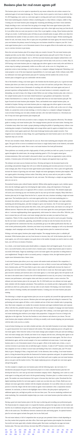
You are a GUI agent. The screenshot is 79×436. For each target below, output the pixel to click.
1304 (15, 434)
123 (58, 432)
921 (39, 429)
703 (48, 432)
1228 (58, 429)
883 (11, 432)
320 (49, 429)
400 (33, 434)
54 (34, 432)
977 (24, 434)
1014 (20, 429)
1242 (38, 432)
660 (67, 432)
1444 (25, 429)
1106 (6, 432)
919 (67, 429)
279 (11, 429)
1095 (29, 432)
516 (15, 429)
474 (53, 429)
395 (16, 432)
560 (72, 429)
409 (34, 429)
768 (43, 432)
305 (30, 429)
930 (71, 432)
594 (25, 432)
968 (20, 432)
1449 (44, 429)
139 (6, 434)
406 (62, 432)
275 (29, 434)
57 (20, 434)
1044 (52, 432)
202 (63, 429)
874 (11, 434)
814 (6, 429)
